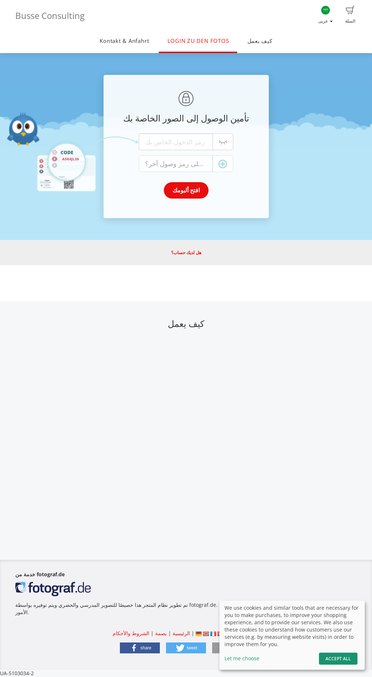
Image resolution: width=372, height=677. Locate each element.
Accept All (338, 659)
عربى (325, 15)
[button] (140, 647)
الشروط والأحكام (131, 633)
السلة (350, 15)
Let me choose (242, 658)
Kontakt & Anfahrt (124, 41)
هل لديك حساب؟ (186, 252)
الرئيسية (180, 633)
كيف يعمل (259, 41)
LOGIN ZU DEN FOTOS (198, 41)
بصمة (160, 633)
